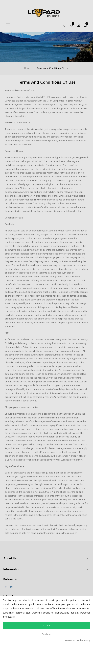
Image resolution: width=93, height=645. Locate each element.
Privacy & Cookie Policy (77, 640)
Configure (46, 634)
